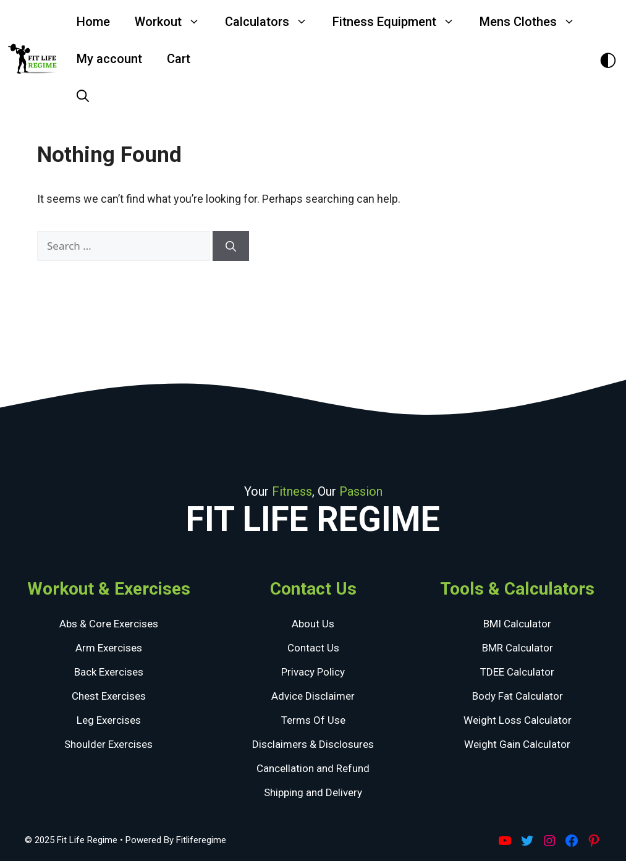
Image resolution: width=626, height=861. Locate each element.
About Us (313, 623)
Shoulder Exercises (108, 744)
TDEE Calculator (517, 672)
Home (93, 21)
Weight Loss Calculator (517, 720)
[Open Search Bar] (82, 95)
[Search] (231, 246)
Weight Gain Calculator (517, 744)
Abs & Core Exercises (108, 623)
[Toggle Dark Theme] (608, 59)
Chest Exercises (109, 696)
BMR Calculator (517, 648)
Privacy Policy (313, 672)
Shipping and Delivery (313, 792)
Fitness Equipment (399, 21)
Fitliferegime (201, 840)
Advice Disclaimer (313, 696)
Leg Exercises (109, 720)
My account (109, 58)
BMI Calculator (517, 623)
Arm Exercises (108, 648)
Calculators (272, 21)
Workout (174, 21)
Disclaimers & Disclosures (313, 744)
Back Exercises (108, 672)
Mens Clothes (534, 21)
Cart (178, 58)
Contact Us (313, 648)
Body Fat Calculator (517, 696)
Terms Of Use (313, 720)
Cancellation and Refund (313, 768)
